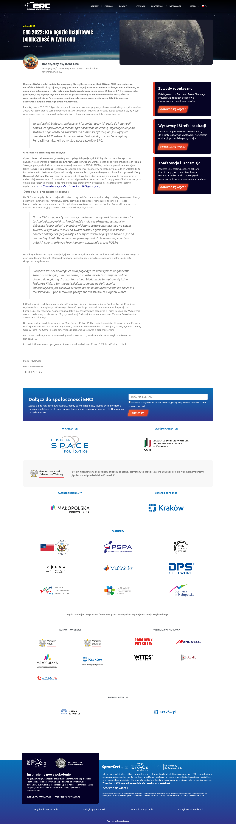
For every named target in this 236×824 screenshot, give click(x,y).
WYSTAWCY (140, 6)
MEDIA (193, 6)
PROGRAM (108, 6)
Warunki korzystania (142, 809)
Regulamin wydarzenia (46, 809)
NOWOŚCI (94, 6)
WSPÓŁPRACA (177, 6)
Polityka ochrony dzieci (190, 809)
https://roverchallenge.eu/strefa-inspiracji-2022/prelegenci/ (68, 185)
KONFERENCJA (157, 6)
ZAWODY (124, 6)
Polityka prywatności (94, 809)
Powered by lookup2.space (118, 821)
